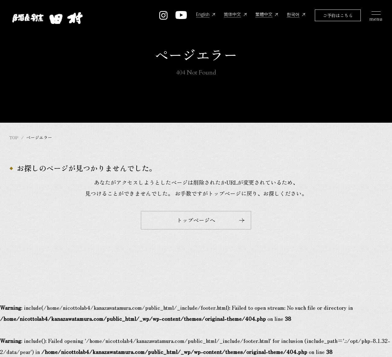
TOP (13, 137)
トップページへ (211, 220)
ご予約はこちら (338, 16)
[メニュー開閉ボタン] (377, 18)
